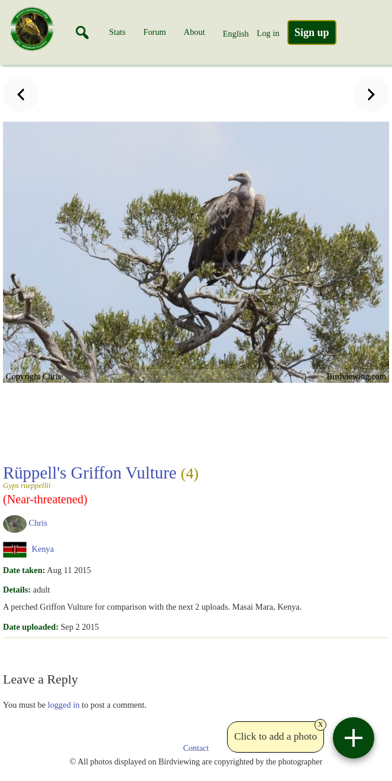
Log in (268, 33)
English (236, 33)
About (194, 32)
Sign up (311, 32)
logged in (64, 705)
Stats (117, 32)
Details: (17, 589)
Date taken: (24, 570)
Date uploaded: (31, 627)
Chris (38, 523)
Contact (196, 748)
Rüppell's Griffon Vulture (151, 476)
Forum (154, 32)
